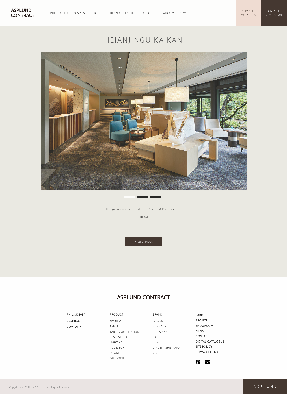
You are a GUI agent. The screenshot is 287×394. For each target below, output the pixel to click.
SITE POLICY (204, 346)
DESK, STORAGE (120, 337)
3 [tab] (155, 197)
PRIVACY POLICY (207, 352)
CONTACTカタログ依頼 (274, 13)
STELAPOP (160, 332)
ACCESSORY (118, 347)
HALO (157, 337)
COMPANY (74, 327)
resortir (158, 321)
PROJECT (146, 13)
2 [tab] (142, 197)
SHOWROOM (165, 13)
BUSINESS (79, 13)
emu (156, 342)
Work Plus (160, 326)
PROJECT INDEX (143, 242)
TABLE (114, 326)
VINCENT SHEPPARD (166, 347)
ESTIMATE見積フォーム (248, 13)
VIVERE (157, 353)
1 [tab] (129, 197)
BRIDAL (143, 217)
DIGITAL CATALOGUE (210, 341)
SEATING (115, 321)
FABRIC (130, 13)
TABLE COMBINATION (124, 332)
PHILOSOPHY (59, 13)
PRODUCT (98, 13)
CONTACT (202, 336)
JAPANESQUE (118, 353)
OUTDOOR (117, 358)
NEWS (183, 13)
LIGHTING (116, 342)
